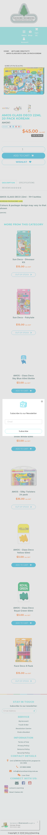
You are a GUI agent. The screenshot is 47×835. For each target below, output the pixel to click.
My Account (23, 721)
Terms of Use (23, 742)
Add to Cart (23, 155)
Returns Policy (23, 749)
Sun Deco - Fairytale (23, 317)
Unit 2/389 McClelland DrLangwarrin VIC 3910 (23, 761)
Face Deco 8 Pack (23, 666)
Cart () (36, 32)
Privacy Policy (23, 746)
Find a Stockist (23, 732)
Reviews (11, 188)
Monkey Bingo (15, 825)
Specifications (26, 183)
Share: (12, 127)
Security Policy (23, 753)
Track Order (23, 725)
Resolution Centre (23, 728)
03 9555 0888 (23, 767)
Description (8, 183)
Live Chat (23, 775)
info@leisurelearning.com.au (23, 771)
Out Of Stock (23, 275)
